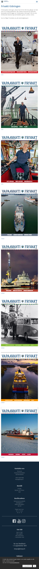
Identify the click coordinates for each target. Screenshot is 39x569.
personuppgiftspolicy (14, 562)
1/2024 (2, 238)
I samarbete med (19, 537)
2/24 (2, 184)
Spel (19, 492)
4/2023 (2, 293)
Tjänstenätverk (19, 474)
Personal (19, 471)
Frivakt (19, 488)
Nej (34, 566)
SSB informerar (19, 535)
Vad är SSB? (19, 532)
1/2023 (2, 457)
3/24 (2, 129)
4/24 (2, 75)
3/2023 (2, 348)
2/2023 (2, 402)
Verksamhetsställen (19, 473)
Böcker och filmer (19, 490)
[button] (37, 2)
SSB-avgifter (19, 534)
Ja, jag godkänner (27, 566)
